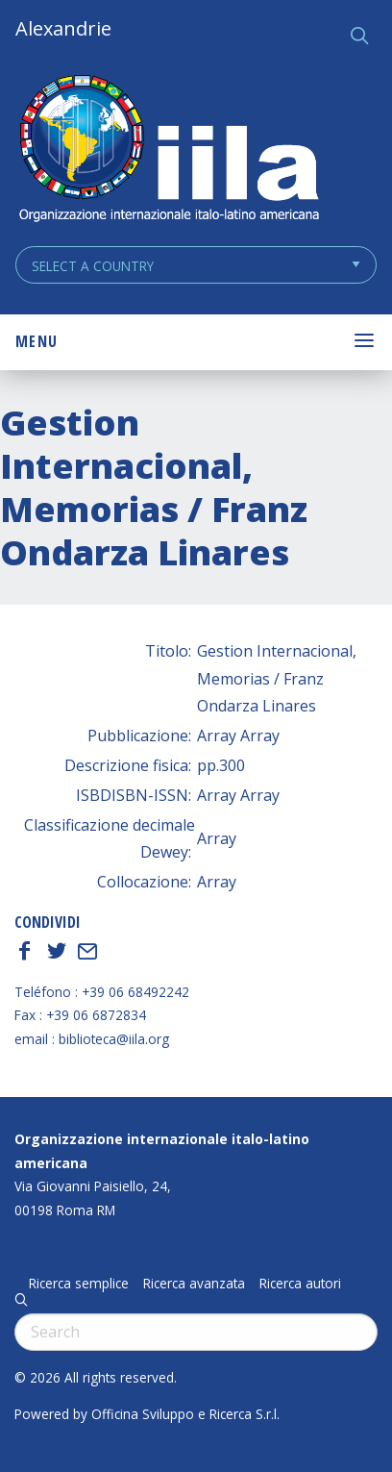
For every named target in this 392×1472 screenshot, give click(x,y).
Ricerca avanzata (194, 1283)
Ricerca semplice (79, 1283)
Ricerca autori (300, 1283)
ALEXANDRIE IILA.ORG (168, 150)
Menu (36, 341)
